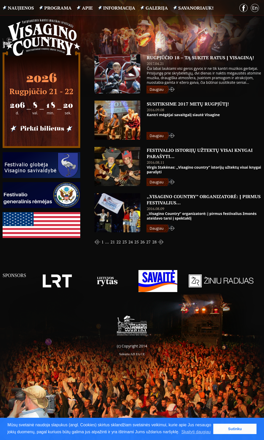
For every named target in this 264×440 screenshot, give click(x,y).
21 (113, 242)
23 (124, 242)
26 (142, 242)
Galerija (156, 8)
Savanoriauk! (196, 8)
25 (136, 242)
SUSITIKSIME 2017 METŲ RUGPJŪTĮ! (188, 104)
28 (154, 242)
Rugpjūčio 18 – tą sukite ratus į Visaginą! (200, 57)
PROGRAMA (57, 8)
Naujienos (21, 8)
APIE (87, 8)
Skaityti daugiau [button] (196, 432)
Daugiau (157, 89)
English (255, 8)
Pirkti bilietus (41, 128)
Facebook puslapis (243, 8)
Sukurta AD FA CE (132, 354)
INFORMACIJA (119, 8)
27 (148, 242)
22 (118, 242)
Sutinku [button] (235, 429)
